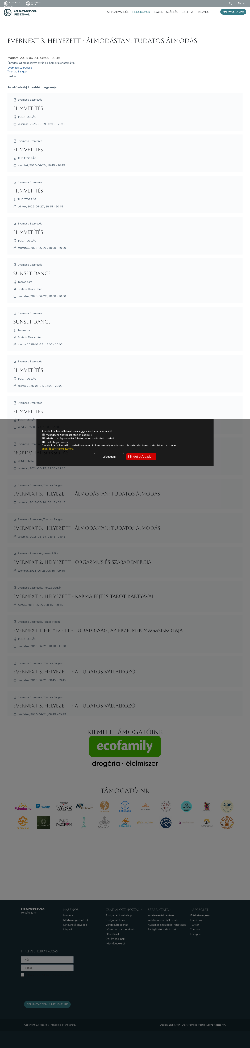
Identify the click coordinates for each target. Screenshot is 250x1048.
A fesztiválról (115, 12)
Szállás (171, 12)
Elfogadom (109, 457)
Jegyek (156, 12)
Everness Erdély (33, 3)
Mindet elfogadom (141, 457)
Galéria (187, 12)
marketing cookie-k (55, 442)
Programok (139, 12)
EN (242, 3)
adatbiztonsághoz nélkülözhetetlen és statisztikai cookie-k (78, 438)
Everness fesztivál (12, 3)
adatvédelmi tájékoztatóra (57, 449)
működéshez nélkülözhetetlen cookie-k (67, 435)
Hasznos (203, 12)
